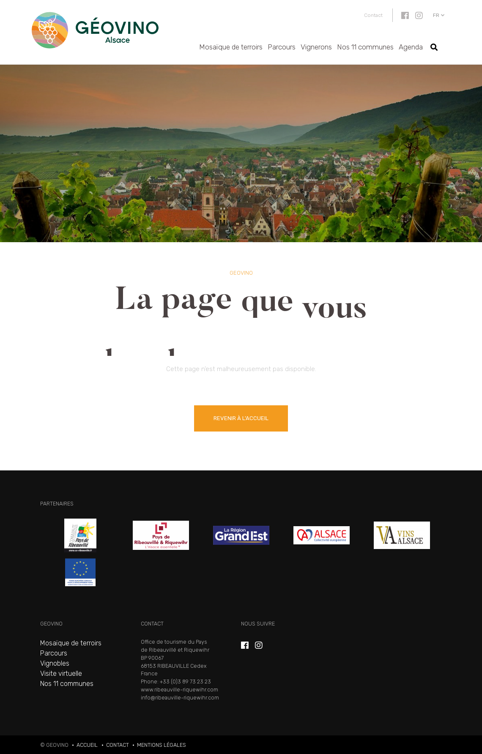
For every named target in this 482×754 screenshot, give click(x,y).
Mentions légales (161, 745)
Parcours (282, 47)
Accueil (87, 745)
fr (436, 15)
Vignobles (54, 663)
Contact (373, 15)
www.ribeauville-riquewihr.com (179, 689)
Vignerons (316, 47)
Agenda (411, 47)
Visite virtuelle (61, 673)
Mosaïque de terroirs (231, 47)
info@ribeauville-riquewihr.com (180, 697)
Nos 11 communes (365, 47)
